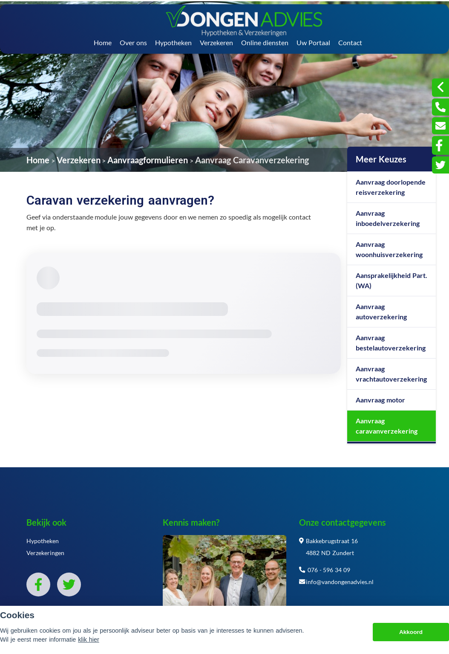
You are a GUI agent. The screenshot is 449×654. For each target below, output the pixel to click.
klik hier (88, 639)
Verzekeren (216, 42)
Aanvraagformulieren (147, 160)
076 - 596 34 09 (324, 570)
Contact (350, 42)
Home (103, 42)
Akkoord (411, 632)
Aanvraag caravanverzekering (386, 426)
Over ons (133, 42)
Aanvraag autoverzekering (381, 311)
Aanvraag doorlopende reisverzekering (391, 187)
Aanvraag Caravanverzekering (252, 160)
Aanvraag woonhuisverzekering (389, 249)
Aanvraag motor (380, 400)
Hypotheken (173, 42)
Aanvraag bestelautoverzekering (391, 342)
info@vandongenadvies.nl (336, 582)
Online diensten (264, 42)
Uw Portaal (313, 42)
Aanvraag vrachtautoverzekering (391, 374)
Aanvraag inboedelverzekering (388, 218)
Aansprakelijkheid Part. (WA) (391, 280)
